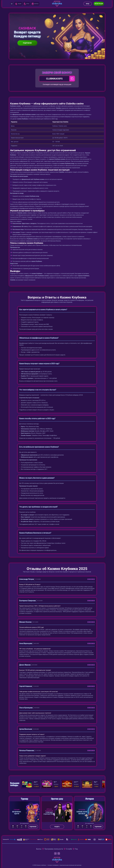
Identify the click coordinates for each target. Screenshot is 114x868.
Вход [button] (87, 3)
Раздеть (57, 826)
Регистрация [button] (99, 3)
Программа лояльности (53, 849)
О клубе (69, 849)
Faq (76, 849)
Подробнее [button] (27, 43)
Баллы (38, 849)
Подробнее (33, 826)
